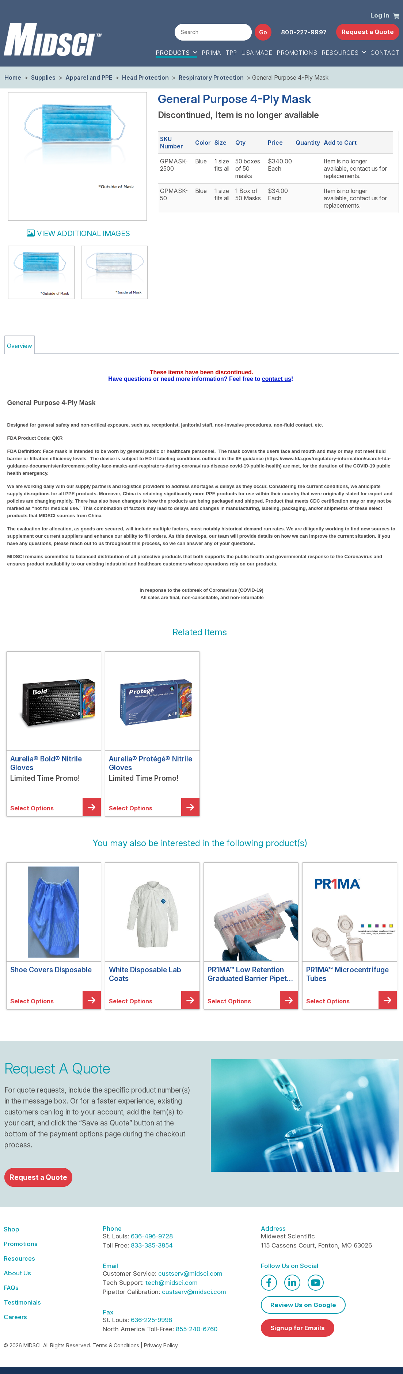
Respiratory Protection (211, 77)
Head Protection (145, 77)
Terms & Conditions (115, 1345)
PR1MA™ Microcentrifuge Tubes (347, 974)
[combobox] (213, 32)
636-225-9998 (151, 1320)
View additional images (83, 233)
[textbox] (213, 32)
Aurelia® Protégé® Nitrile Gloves (150, 763)
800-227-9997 (304, 32)
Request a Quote (368, 31)
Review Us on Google (303, 1305)
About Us (17, 1273)
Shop (11, 1229)
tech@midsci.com (171, 1282)
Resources (19, 1258)
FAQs (11, 1287)
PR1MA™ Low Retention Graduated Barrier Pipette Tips (250, 974)
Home (12, 77)
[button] (396, 15)
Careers (15, 1317)
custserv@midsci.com (190, 1273)
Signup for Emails (297, 1328)
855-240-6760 (196, 1329)
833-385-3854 (152, 1245)
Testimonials (22, 1302)
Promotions (21, 1244)
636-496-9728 (152, 1236)
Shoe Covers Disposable (51, 969)
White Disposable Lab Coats (145, 974)
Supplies (43, 77)
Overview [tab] (19, 345)
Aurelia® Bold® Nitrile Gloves (46, 763)
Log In (379, 15)
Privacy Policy (161, 1345)
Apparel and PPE (89, 77)
